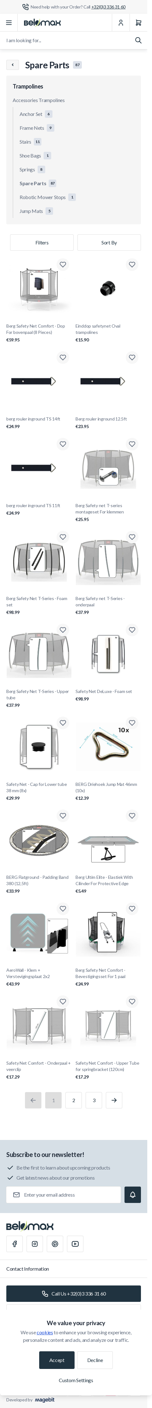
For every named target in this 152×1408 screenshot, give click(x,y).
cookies (45, 1332)
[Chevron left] (12, 65)
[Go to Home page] (42, 22)
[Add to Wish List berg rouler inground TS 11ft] (63, 444)
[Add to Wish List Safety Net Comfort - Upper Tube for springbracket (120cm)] (132, 1001)
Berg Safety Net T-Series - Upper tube (39, 698)
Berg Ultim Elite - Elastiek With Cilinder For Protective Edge (108, 884)
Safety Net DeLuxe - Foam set (108, 695)
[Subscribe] (133, 1195)
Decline (95, 1360)
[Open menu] (9, 22)
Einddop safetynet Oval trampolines (108, 333)
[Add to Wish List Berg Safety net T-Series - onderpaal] (132, 537)
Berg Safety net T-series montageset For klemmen (108, 513)
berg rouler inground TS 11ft (39, 509)
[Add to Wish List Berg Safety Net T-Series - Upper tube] (63, 630)
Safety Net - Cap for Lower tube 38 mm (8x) (39, 791)
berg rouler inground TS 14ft (39, 423)
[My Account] (121, 22)
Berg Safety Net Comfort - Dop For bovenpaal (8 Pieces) (39, 333)
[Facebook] (14, 1244)
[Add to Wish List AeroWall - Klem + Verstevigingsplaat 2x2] (63, 908)
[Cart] (138, 22)
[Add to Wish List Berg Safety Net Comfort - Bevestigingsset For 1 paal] (132, 908)
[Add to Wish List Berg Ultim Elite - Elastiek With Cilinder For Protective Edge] (132, 816)
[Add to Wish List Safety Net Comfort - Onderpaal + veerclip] (63, 1001)
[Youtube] (75, 1244)
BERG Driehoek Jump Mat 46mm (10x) (108, 791)
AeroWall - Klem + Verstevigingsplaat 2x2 (39, 977)
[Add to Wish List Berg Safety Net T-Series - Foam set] (63, 537)
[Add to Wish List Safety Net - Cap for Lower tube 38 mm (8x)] (63, 723)
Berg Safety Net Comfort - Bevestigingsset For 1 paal (108, 977)
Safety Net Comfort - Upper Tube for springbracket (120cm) (108, 1070)
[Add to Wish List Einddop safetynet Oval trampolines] (132, 264)
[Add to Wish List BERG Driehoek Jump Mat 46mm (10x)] (132, 723)
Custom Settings (76, 1380)
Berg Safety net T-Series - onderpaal (108, 605)
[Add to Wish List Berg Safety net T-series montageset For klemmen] (132, 444)
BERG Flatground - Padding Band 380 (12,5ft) (39, 884)
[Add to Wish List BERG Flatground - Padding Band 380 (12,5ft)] (63, 816)
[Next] (114, 1100)
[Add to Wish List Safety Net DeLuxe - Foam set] (132, 630)
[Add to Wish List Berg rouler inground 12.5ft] (132, 357)
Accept (56, 1360)
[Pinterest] (55, 1244)
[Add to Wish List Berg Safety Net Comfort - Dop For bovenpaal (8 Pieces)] (63, 264)
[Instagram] (35, 1244)
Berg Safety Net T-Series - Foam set (39, 605)
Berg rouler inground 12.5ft (108, 423)
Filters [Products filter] (42, 242)
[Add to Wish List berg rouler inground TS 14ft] (63, 357)
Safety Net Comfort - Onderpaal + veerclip (39, 1070)
